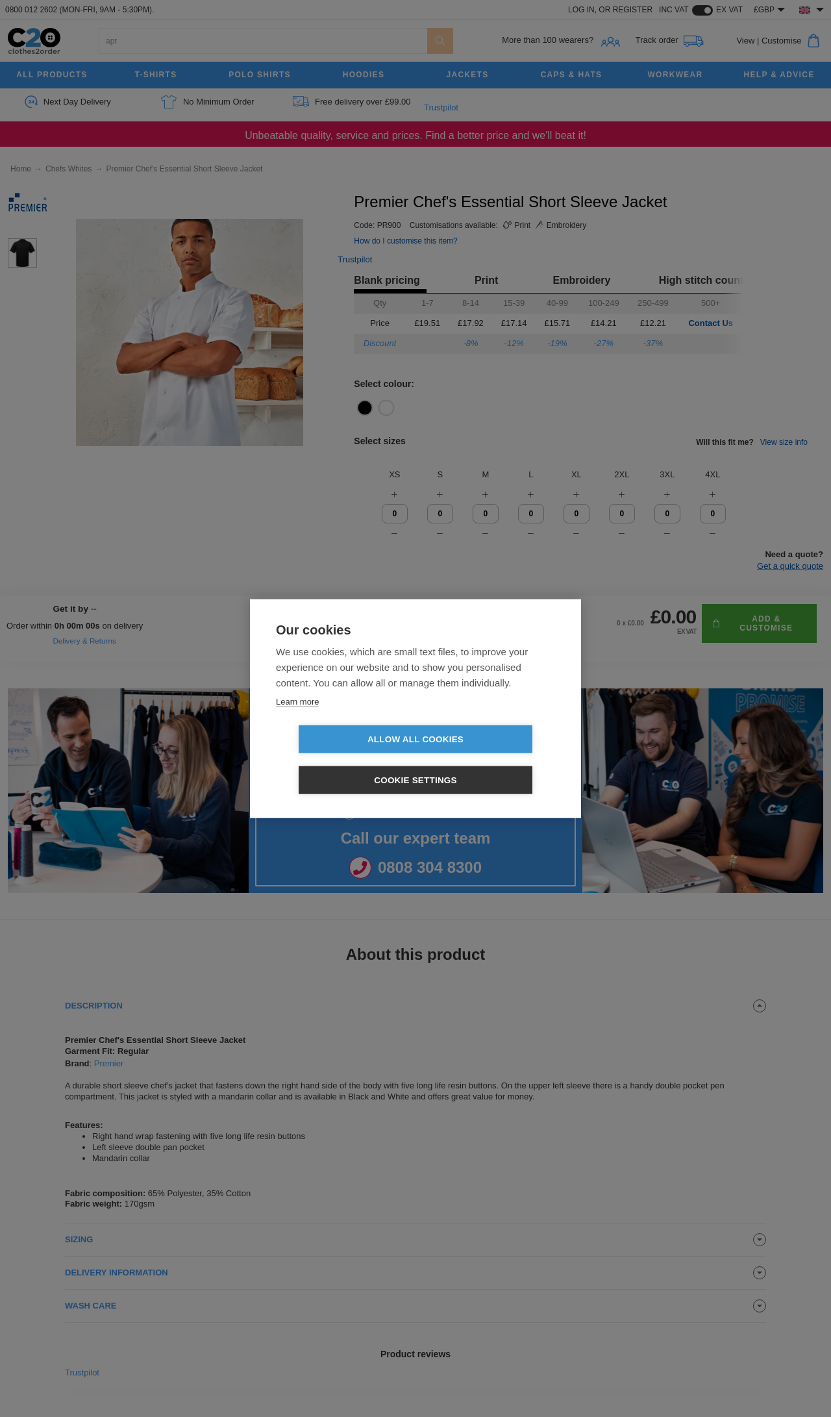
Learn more (297, 722)
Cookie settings (490, 759)
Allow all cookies (341, 759)
